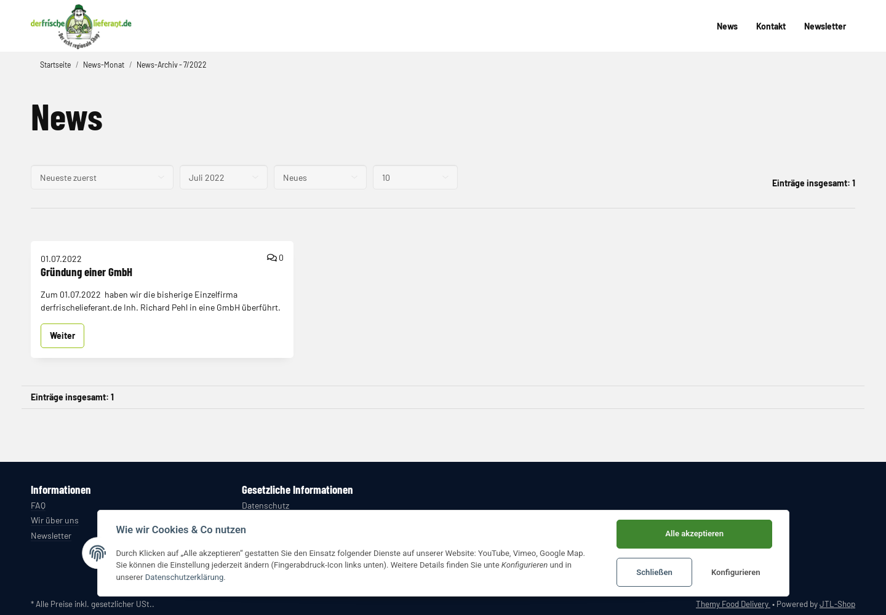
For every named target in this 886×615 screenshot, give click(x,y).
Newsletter (825, 26)
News (727, 26)
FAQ (38, 505)
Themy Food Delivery (733, 604)
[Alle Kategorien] (320, 177)
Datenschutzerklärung (184, 577)
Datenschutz (265, 505)
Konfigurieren (735, 572)
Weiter (62, 335)
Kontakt (771, 26)
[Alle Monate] (223, 177)
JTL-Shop (837, 604)
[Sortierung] (102, 177)
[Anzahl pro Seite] (415, 177)
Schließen (654, 572)
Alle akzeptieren (694, 533)
